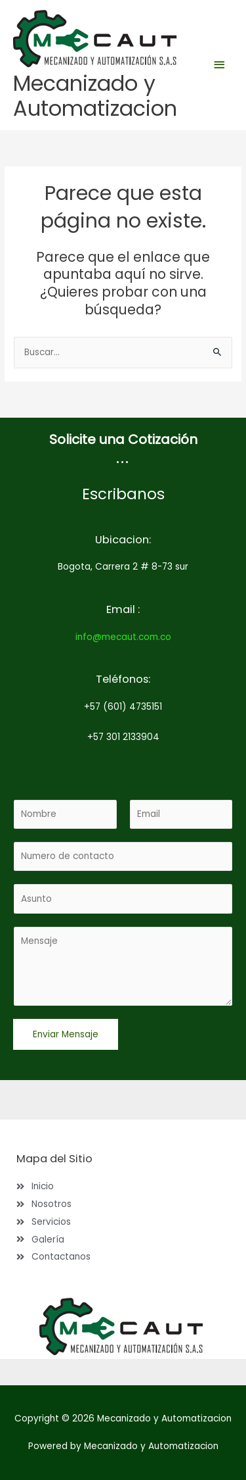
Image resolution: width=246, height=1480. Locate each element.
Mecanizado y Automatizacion (95, 95)
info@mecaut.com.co (123, 637)
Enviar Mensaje (65, 1034)
